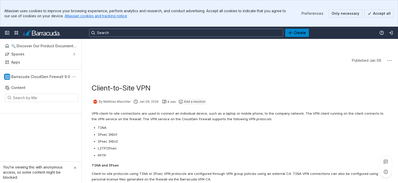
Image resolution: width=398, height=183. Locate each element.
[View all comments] (386, 162)
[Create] (297, 33)
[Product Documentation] (41, 33)
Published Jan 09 (366, 60)
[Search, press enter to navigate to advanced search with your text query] (186, 33)
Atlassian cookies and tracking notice (96, 16)
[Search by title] (44, 97)
